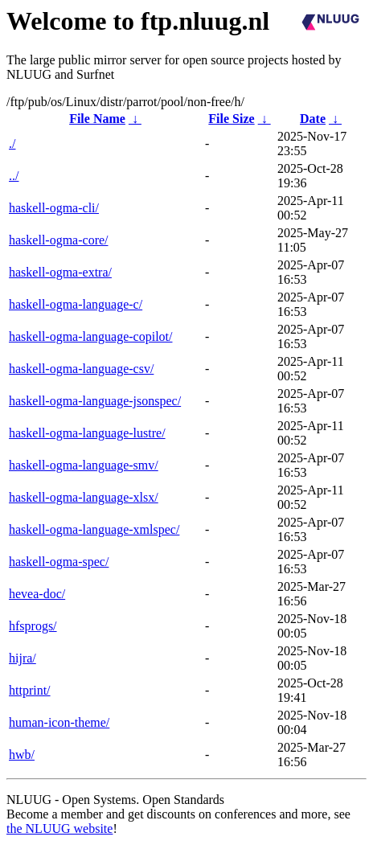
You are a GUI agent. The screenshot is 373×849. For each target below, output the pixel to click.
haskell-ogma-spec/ (59, 561)
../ (13, 176)
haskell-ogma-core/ (59, 240)
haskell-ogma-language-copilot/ (90, 336)
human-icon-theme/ (59, 722)
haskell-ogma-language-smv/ (83, 465)
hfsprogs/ (33, 626)
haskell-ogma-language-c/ (75, 304)
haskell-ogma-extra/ (60, 272)
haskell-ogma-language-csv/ (81, 368)
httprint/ (30, 690)
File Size (231, 118)
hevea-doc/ (37, 594)
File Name (97, 118)
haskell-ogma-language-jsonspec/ (95, 401)
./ (12, 143)
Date (313, 118)
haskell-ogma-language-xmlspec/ (94, 529)
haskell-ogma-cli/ (54, 208)
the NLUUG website (59, 828)
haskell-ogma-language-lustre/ (87, 433)
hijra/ (22, 658)
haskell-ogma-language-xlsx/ (83, 497)
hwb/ (22, 754)
